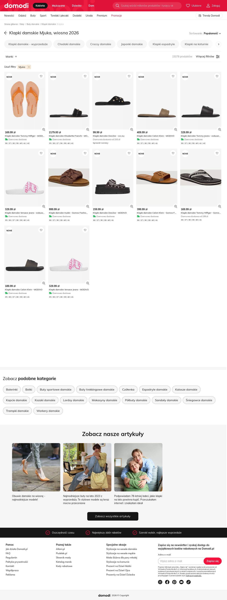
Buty (33, 15)
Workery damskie (48, 411)
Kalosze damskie (186, 389)
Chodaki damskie (69, 44)
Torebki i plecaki (59, 15)
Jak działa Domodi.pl (16, 549)
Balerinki (12, 389)
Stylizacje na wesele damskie (121, 549)
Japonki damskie (132, 44)
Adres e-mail (164, 554)
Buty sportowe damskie (55, 389)
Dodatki (77, 15)
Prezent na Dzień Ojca (118, 570)
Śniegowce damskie (199, 400)
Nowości (9, 15)
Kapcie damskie (16, 400)
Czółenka (128, 389)
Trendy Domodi (209, 15)
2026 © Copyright (120, 595)
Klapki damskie (49, 24)
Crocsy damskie (100, 44)
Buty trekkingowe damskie (96, 389)
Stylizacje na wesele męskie (120, 553)
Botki (28, 389)
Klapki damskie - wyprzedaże (28, 44)
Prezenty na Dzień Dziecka (120, 574)
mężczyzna (58, 5)
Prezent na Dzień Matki (118, 566)
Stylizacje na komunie (117, 561)
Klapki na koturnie (196, 44)
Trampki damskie (17, 411)
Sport (43, 15)
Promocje (116, 15)
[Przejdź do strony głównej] (16, 5)
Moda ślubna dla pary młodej (121, 557)
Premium (102, 15)
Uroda (89, 15)
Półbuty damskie (136, 400)
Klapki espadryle (164, 44)
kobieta (40, 5)
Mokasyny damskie (104, 400)
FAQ (8, 553)
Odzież (22, 15)
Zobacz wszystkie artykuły (113, 516)
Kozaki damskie (45, 400)
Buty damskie (33, 24)
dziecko (76, 5)
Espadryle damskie (154, 389)
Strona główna (11, 24)
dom (91, 5)
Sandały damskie (166, 400)
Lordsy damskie (73, 400)
